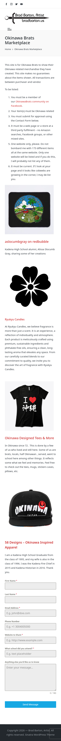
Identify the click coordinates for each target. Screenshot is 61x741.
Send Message (30, 704)
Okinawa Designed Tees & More (29, 438)
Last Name (11, 594)
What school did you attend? (19, 648)
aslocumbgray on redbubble (27, 241)
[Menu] (9, 29)
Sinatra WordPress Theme (40, 734)
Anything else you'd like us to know (22, 662)
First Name (11, 580)
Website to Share (14, 634)
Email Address (12, 608)
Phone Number (12, 621)
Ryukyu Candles (15, 319)
